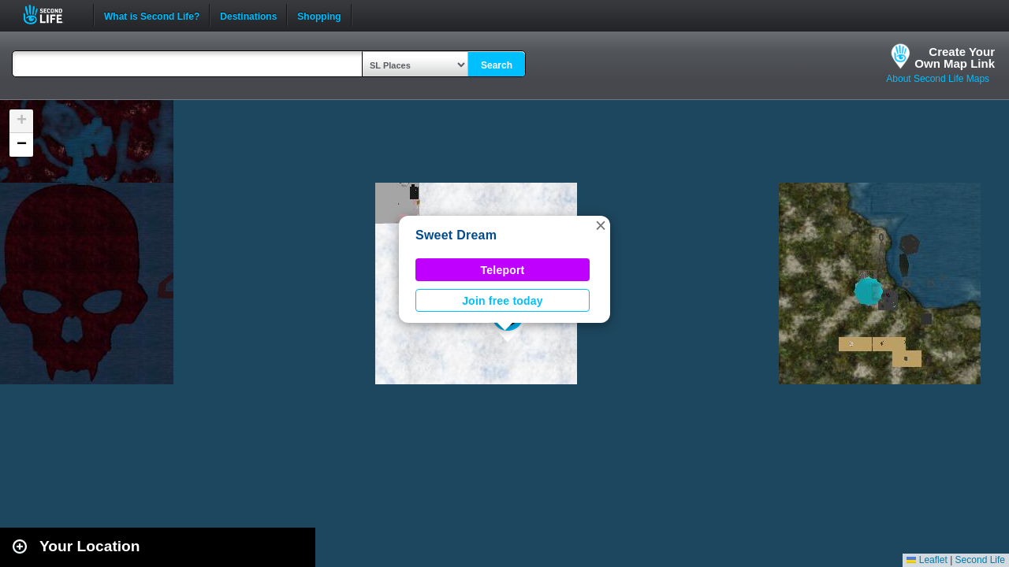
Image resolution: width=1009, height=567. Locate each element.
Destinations (248, 15)
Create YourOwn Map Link (954, 57)
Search (496, 65)
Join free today (502, 301)
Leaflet (927, 559)
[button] (600, 225)
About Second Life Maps (937, 78)
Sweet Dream (456, 235)
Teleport (503, 270)
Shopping (319, 15)
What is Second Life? (151, 15)
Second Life (51, 14)
